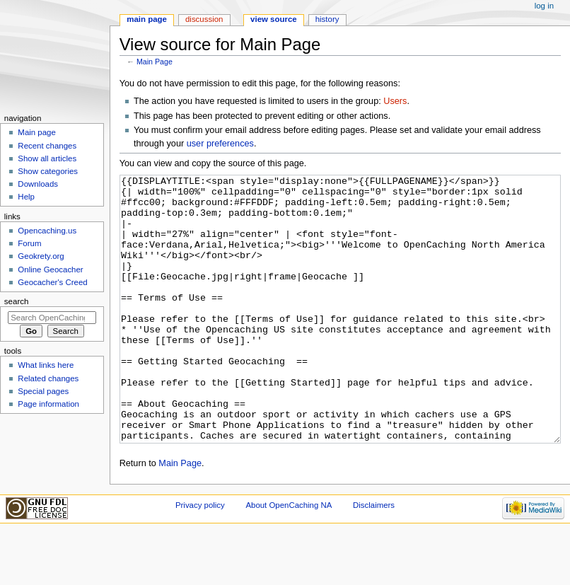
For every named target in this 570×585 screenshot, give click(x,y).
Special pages (43, 391)
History (327, 19)
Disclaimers (374, 558)
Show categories (48, 171)
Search (16, 301)
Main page (147, 19)
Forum (29, 243)
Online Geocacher (50, 269)
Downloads (38, 184)
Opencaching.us (47, 230)
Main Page (154, 61)
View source (273, 19)
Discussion (204, 19)
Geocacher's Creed (52, 282)
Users (395, 101)
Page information (48, 404)
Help (26, 196)
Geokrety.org (41, 256)
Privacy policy (200, 558)
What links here (46, 365)
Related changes (48, 378)
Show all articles (47, 158)
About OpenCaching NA (288, 558)
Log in (544, 5)
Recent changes (47, 145)
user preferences (220, 144)
